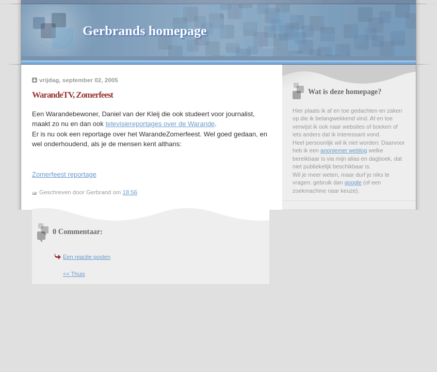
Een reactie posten (86, 257)
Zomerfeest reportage (64, 174)
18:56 (129, 192)
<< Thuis (74, 274)
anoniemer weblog (343, 150)
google (353, 182)
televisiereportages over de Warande (160, 124)
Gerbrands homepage (145, 30)
